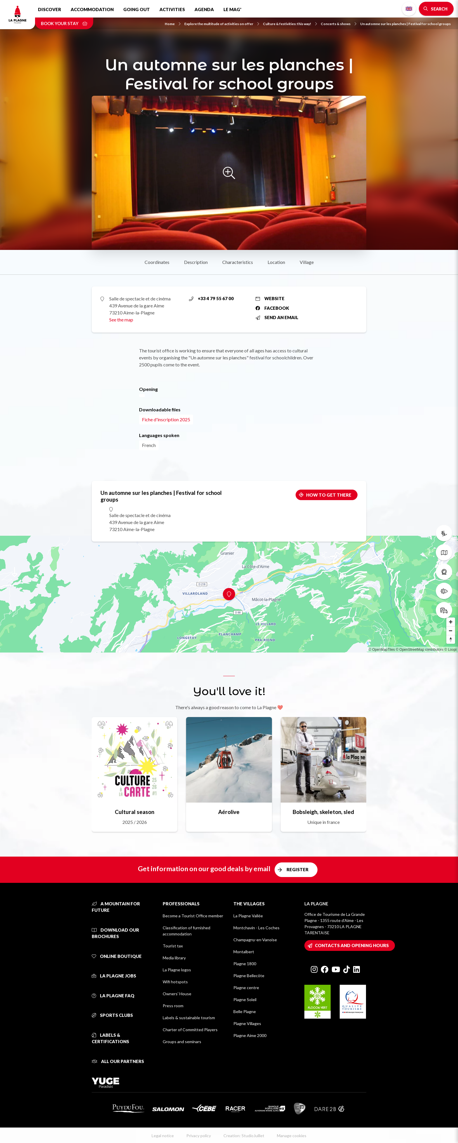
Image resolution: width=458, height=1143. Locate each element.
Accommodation (92, 9)
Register (297, 869)
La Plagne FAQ (113, 995)
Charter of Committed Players (190, 1029)
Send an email (277, 317)
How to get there (328, 494)
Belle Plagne (244, 1011)
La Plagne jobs (114, 975)
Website (270, 298)
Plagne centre (246, 987)
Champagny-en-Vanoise (255, 939)
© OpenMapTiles (382, 650)
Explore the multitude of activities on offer (221, 24)
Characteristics (237, 262)
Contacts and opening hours (352, 945)
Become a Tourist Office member (193, 915)
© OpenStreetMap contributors (419, 650)
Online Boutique (117, 956)
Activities (172, 9)
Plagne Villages (247, 1023)
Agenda (204, 9)
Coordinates (157, 262)
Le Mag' (232, 9)
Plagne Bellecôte (248, 975)
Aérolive (229, 811)
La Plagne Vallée (248, 915)
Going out (136, 9)
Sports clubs (112, 1015)
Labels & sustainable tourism (189, 1017)
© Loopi (450, 650)
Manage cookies (291, 1135)
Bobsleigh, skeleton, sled (323, 811)
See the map (121, 319)
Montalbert (243, 951)
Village (307, 262)
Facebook (272, 308)
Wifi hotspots (175, 981)
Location (276, 262)
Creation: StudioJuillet (243, 1135)
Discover (49, 9)
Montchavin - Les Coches (256, 927)
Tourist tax (173, 945)
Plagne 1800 (244, 963)
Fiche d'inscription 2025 (166, 419)
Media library (174, 957)
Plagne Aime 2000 (249, 1035)
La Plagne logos (177, 969)
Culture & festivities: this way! (290, 24)
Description (196, 262)
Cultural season (134, 811)
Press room (173, 1005)
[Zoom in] (450, 621)
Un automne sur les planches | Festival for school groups (405, 24)
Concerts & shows (338, 24)
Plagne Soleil (244, 999)
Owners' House (177, 993)
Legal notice (163, 1135)
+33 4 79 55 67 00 (211, 298)
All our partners (118, 1061)
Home (173, 24)
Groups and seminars (182, 1041)
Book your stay (64, 23)
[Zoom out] (450, 630)
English (409, 9)
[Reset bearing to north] (450, 639)
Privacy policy (198, 1135)
